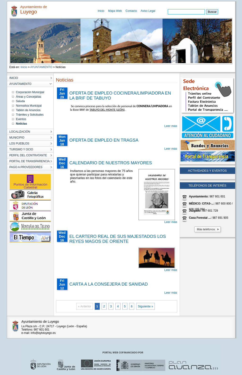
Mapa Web (115, 11)
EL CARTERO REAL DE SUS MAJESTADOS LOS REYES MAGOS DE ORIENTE (117, 239)
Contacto (131, 11)
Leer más (170, 126)
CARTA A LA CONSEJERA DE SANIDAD (108, 284)
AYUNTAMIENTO (41, 67)
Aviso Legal (148, 11)
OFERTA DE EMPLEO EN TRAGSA (103, 140)
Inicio (101, 11)
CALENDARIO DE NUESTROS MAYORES (110, 163)
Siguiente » (145, 306)
